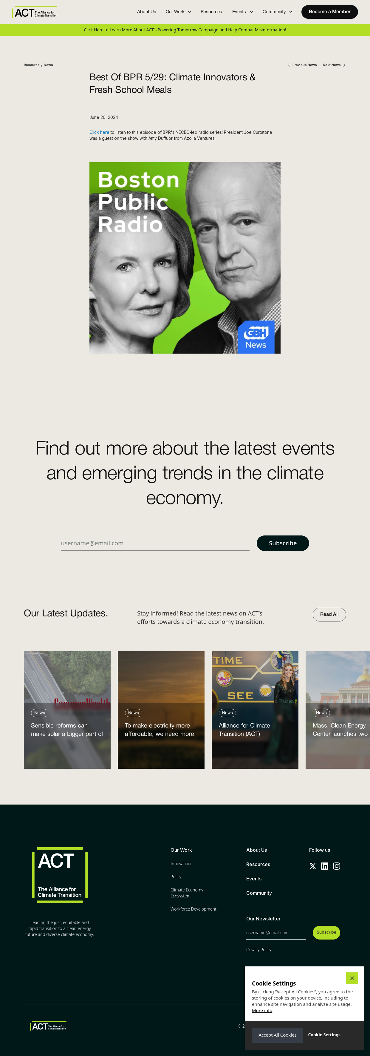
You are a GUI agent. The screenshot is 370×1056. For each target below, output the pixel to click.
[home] (34, 12)
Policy (176, 877)
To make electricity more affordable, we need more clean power (159, 731)
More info (262, 1010)
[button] (178, 12)
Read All (329, 615)
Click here (99, 132)
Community (259, 893)
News (48, 65)
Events (253, 879)
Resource (32, 65)
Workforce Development (193, 909)
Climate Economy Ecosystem (187, 893)
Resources (211, 12)
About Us (146, 12)
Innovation (181, 863)
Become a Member (330, 12)
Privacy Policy (258, 949)
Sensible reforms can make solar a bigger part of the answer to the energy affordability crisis (67, 731)
